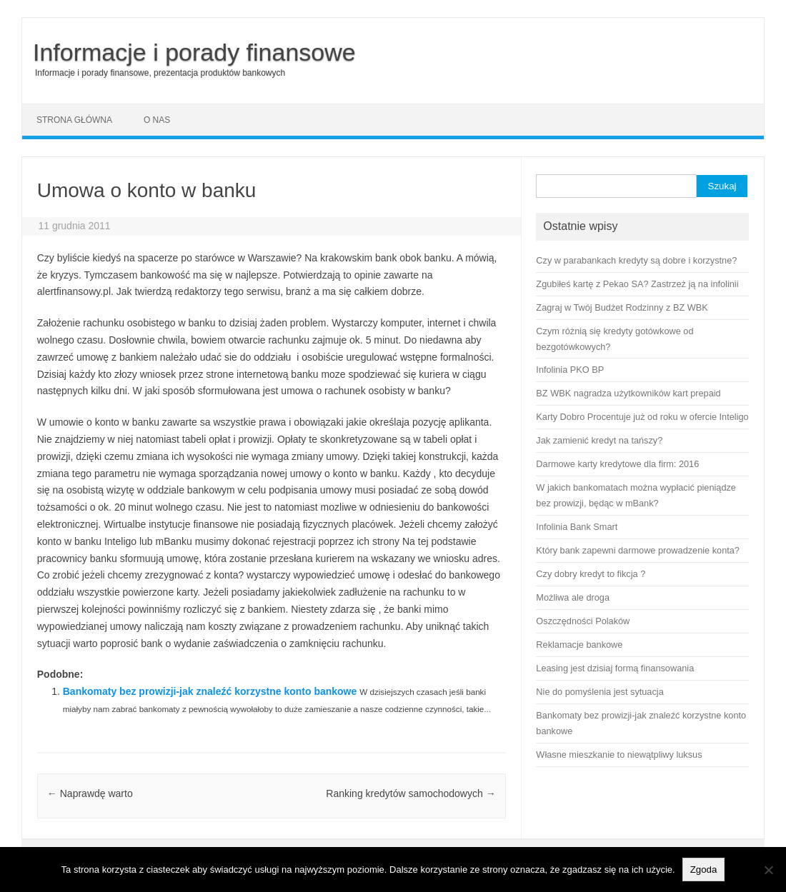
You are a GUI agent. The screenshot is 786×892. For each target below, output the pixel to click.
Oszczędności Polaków (583, 621)
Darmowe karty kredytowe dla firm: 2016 (617, 463)
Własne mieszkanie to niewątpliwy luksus (619, 754)
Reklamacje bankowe (579, 644)
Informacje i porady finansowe (194, 52)
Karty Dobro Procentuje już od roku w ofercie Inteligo (642, 416)
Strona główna (74, 120)
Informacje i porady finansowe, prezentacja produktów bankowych (160, 73)
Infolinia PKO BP (570, 369)
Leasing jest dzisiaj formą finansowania (615, 668)
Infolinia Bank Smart (576, 526)
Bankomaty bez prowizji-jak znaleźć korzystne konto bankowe (210, 691)
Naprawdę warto (90, 793)
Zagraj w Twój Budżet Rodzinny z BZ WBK (621, 307)
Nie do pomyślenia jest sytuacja (599, 691)
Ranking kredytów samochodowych (410, 793)
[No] (768, 870)
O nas (157, 120)
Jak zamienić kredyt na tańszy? (599, 440)
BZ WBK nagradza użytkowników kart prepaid (628, 393)
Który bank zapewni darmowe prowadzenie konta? (638, 550)
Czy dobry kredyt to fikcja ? (590, 573)
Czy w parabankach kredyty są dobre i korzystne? (636, 260)
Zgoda (703, 869)
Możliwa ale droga (573, 597)
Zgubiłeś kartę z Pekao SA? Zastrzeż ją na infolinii (637, 284)
